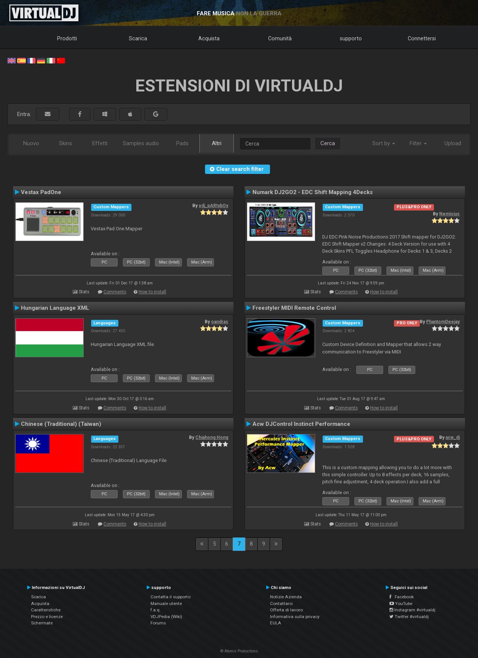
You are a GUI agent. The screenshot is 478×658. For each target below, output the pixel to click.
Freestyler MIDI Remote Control (294, 308)
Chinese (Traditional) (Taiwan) (61, 424)
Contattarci (281, 603)
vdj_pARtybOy (213, 205)
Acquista (209, 38)
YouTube (400, 603)
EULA (275, 623)
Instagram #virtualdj (412, 609)
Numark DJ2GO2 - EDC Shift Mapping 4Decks (312, 192)
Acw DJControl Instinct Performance (301, 424)
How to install (152, 291)
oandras (219, 321)
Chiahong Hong (211, 437)
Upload (452, 143)
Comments (114, 291)
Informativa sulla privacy (295, 616)
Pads (182, 143)
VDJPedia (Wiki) (166, 616)
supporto (351, 38)
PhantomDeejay (443, 321)
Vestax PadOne (41, 192)
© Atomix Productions (239, 651)
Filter (418, 143)
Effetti (100, 143)
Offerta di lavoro (286, 609)
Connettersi (422, 38)
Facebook (401, 596)
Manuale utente (166, 603)
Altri (216, 143)
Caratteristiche (45, 609)
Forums (158, 623)
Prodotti (67, 38)
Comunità (280, 38)
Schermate (42, 623)
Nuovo (31, 143)
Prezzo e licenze (47, 616)
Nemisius (449, 213)
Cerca (327, 143)
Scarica (138, 38)
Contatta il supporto (170, 596)
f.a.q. (155, 609)
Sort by (383, 143)
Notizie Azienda (286, 596)
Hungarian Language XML (55, 308)
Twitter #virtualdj (409, 616)
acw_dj (453, 437)
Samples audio (141, 143)
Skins (65, 143)
